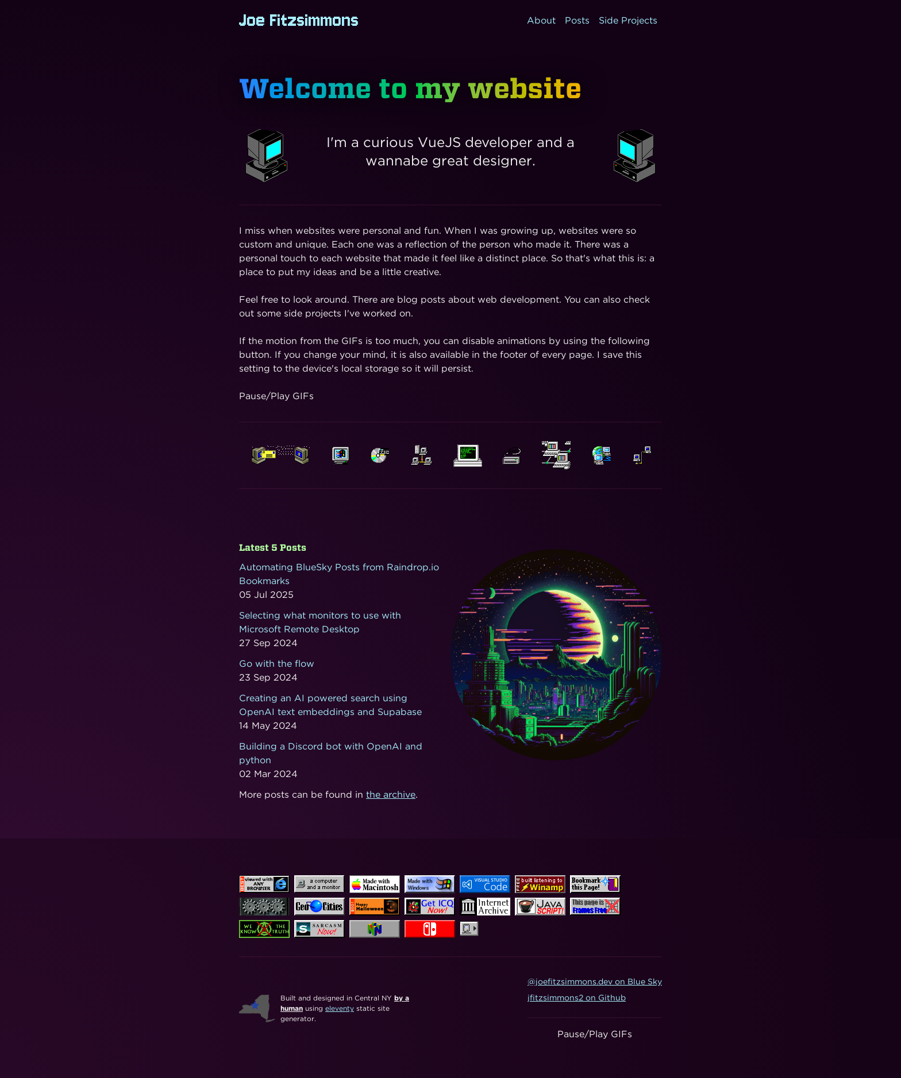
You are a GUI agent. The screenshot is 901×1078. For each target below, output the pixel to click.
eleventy (339, 1008)
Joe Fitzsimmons (299, 20)
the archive (390, 794)
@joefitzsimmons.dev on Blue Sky (594, 981)
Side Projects (628, 20)
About (541, 20)
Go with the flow (276, 663)
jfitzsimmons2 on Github (576, 997)
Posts (577, 20)
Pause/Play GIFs (276, 396)
